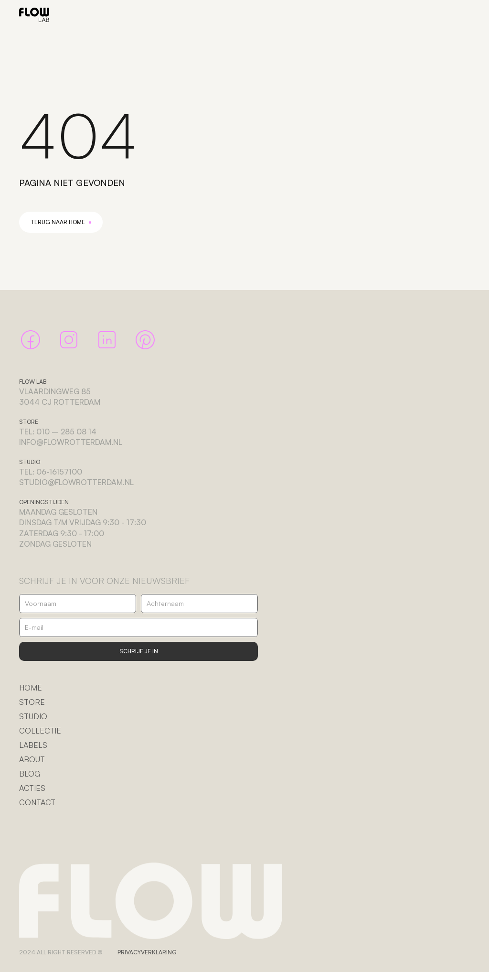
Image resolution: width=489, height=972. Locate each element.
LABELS (33, 745)
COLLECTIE (40, 730)
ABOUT (32, 759)
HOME (30, 687)
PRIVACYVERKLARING (147, 952)
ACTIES (32, 788)
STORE (32, 702)
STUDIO (33, 716)
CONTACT (37, 802)
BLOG (29, 773)
